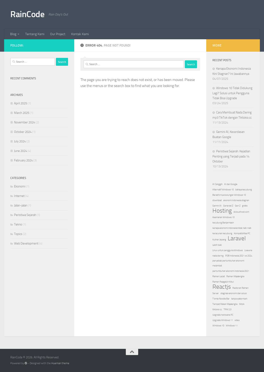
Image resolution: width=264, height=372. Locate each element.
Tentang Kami (34, 34)
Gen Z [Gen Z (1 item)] (237, 205)
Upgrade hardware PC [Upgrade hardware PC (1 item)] (222, 315)
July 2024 (20, 141)
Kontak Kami (80, 34)
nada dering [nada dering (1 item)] (218, 255)
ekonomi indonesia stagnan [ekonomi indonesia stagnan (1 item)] (236, 200)
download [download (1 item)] (217, 200)
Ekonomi (19, 186)
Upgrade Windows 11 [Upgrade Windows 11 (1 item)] (222, 320)
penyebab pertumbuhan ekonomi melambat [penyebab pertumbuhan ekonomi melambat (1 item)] (228, 263)
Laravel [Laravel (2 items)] (237, 238)
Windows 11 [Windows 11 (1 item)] (232, 325)
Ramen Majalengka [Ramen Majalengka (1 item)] (235, 276)
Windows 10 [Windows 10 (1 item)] (218, 325)
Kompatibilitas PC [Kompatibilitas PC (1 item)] (242, 233)
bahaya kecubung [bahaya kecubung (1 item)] (243, 189)
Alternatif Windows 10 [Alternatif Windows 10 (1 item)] (223, 189)
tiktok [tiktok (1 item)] (241, 304)
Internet (19, 196)
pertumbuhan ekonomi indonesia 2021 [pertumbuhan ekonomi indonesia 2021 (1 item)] (230, 271)
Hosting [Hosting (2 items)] (222, 210)
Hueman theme (60, 363)
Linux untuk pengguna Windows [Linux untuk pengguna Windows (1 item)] (227, 250)
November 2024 (24, 122)
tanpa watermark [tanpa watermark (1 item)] (239, 298)
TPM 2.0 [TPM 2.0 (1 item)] (227, 309)
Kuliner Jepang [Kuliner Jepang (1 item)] (219, 239)
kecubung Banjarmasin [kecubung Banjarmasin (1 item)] (223, 222)
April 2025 (20, 103)
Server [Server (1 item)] (215, 293)
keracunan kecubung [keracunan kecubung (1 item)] (222, 233)
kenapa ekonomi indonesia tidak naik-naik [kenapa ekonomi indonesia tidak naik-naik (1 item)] (231, 228)
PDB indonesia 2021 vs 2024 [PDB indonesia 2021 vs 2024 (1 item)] (238, 255)
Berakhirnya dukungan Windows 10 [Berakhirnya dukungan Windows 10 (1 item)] (229, 195)
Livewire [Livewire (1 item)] (248, 250)
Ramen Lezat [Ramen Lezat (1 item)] (218, 276)
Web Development (26, 243)
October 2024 (23, 132)
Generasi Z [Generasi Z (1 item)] (228, 205)
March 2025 (21, 113)
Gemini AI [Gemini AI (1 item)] (217, 205)
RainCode (27, 14)
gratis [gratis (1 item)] (245, 205)
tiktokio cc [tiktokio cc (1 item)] (217, 309)
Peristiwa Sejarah (25, 215)
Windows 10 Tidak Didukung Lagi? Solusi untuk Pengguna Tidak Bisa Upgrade (232, 93)
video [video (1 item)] (237, 320)
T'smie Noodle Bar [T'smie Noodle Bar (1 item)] (221, 298)
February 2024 (23, 160)
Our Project (57, 34)
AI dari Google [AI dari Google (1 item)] (230, 184)
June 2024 (20, 151)
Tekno (18, 224)
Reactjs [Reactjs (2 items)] (221, 286)
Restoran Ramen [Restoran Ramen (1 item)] (240, 288)
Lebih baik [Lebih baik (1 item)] (217, 245)
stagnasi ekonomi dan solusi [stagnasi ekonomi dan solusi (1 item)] (233, 293)
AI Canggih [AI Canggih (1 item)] (217, 184)
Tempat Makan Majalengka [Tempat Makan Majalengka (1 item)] (224, 304)
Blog (13, 34)
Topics (18, 234)
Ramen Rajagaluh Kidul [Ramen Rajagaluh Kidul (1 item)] (223, 281)
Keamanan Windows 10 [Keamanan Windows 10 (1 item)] (223, 217)
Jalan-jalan (20, 205)
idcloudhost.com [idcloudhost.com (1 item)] (241, 212)
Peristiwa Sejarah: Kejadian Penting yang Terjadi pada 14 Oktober (231, 156)
